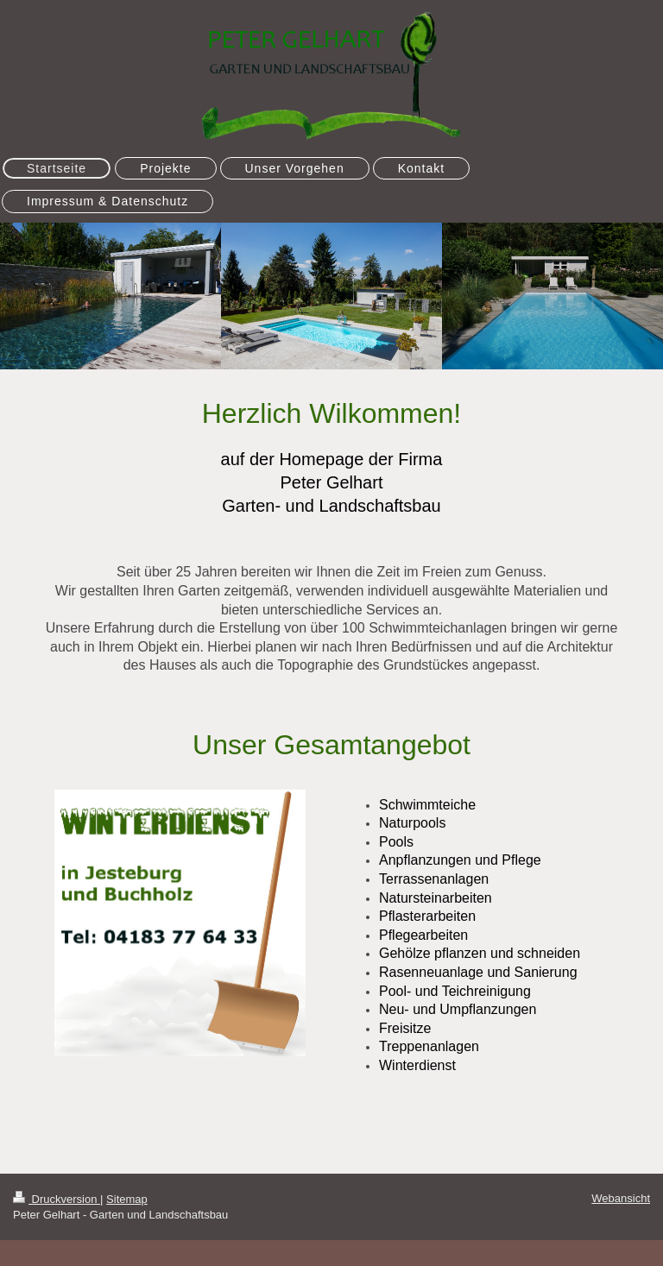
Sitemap (127, 1199)
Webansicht (620, 1198)
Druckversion (56, 1199)
